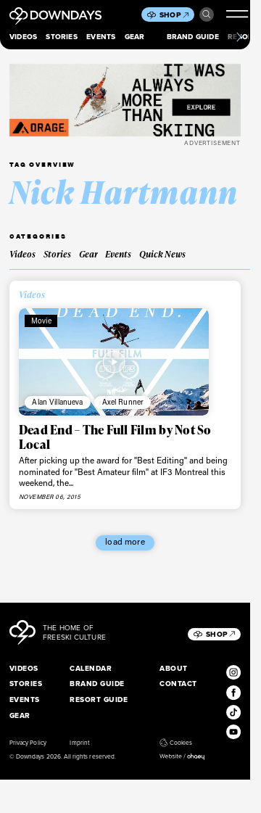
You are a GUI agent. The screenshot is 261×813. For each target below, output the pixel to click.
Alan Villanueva (57, 402)
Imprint (79, 742)
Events (100, 36)
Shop (174, 14)
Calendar (91, 668)
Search (206, 14)
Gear (135, 36)
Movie (41, 320)
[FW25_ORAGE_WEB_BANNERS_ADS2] (125, 100)
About (173, 668)
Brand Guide (193, 36)
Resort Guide (99, 699)
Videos (23, 36)
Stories (61, 36)
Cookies (176, 742)
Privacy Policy (27, 742)
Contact (178, 683)
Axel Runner (123, 402)
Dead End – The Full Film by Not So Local (115, 437)
